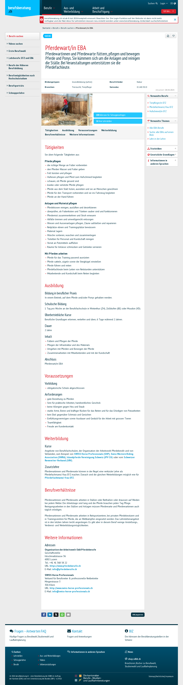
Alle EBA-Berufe (156, 127)
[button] (43, 615)
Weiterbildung (109, 130)
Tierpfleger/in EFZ (157, 102)
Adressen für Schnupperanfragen (110, 115)
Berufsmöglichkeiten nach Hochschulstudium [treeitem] (22, 77)
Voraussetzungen (87, 130)
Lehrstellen (18, 656)
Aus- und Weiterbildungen (50, 656)
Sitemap (152, 676)
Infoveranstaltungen (48, 664)
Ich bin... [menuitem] (169, 11)
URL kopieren (137, 614)
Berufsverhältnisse (55, 134)
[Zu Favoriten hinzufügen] (173, 36)
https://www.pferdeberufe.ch (65, 565)
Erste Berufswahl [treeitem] (17, 51)
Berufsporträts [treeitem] (16, 85)
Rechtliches (160, 676)
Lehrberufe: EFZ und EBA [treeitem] (21, 58)
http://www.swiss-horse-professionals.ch (71, 588)
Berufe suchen (67, 28)
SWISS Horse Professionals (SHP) (92, 453)
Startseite (46, 28)
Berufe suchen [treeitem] (16, 36)
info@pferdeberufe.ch (64, 569)
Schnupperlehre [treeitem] (16, 92)
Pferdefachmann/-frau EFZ (59, 477)
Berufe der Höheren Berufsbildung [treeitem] (18, 67)
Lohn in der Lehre (157, 138)
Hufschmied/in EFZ (157, 111)
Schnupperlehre (20, 660)
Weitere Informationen (82, 134)
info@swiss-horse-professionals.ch (71, 591)
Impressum (169, 676)
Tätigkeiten (51, 130)
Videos (42, 660)
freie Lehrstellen (104, 121)
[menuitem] (51, 7)
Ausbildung (68, 130)
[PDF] (168, 36)
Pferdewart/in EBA (84, 28)
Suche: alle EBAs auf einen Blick (161, 134)
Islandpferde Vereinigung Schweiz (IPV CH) (90, 457)
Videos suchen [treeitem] (16, 43)
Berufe (56, 28)
